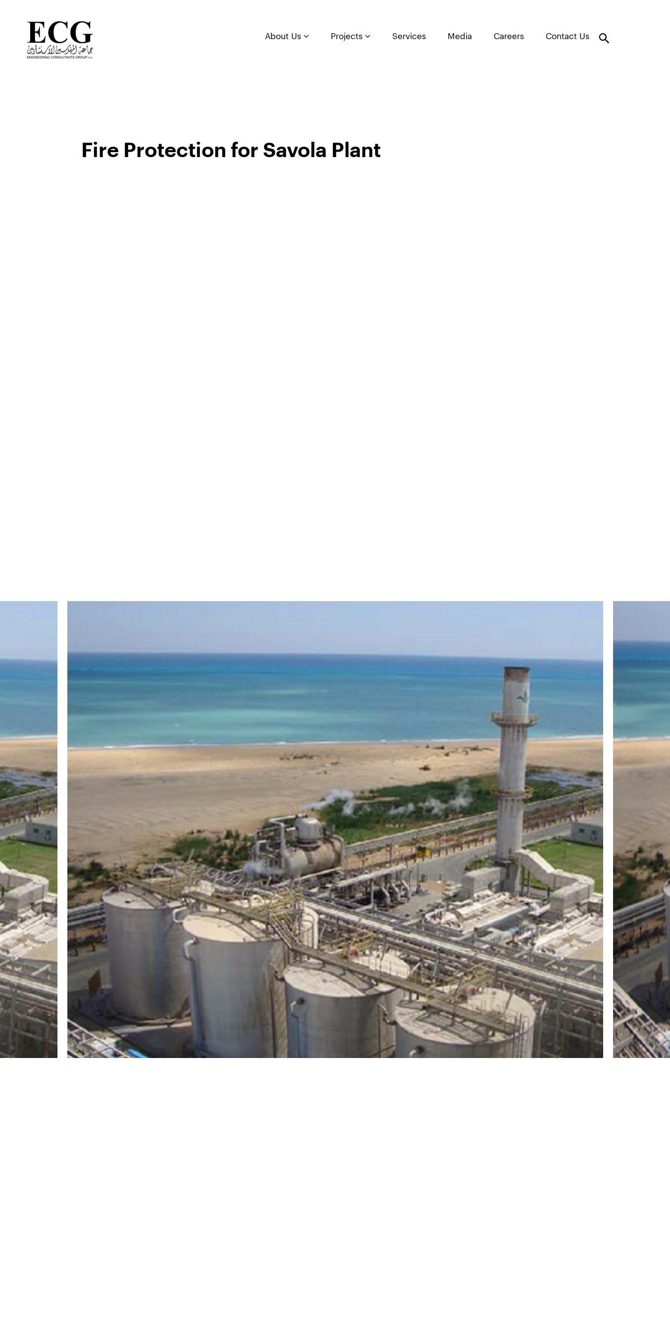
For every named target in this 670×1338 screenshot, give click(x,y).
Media (460, 36)
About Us (287, 36)
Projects (350, 36)
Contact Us (567, 36)
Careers (509, 36)
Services (409, 36)
